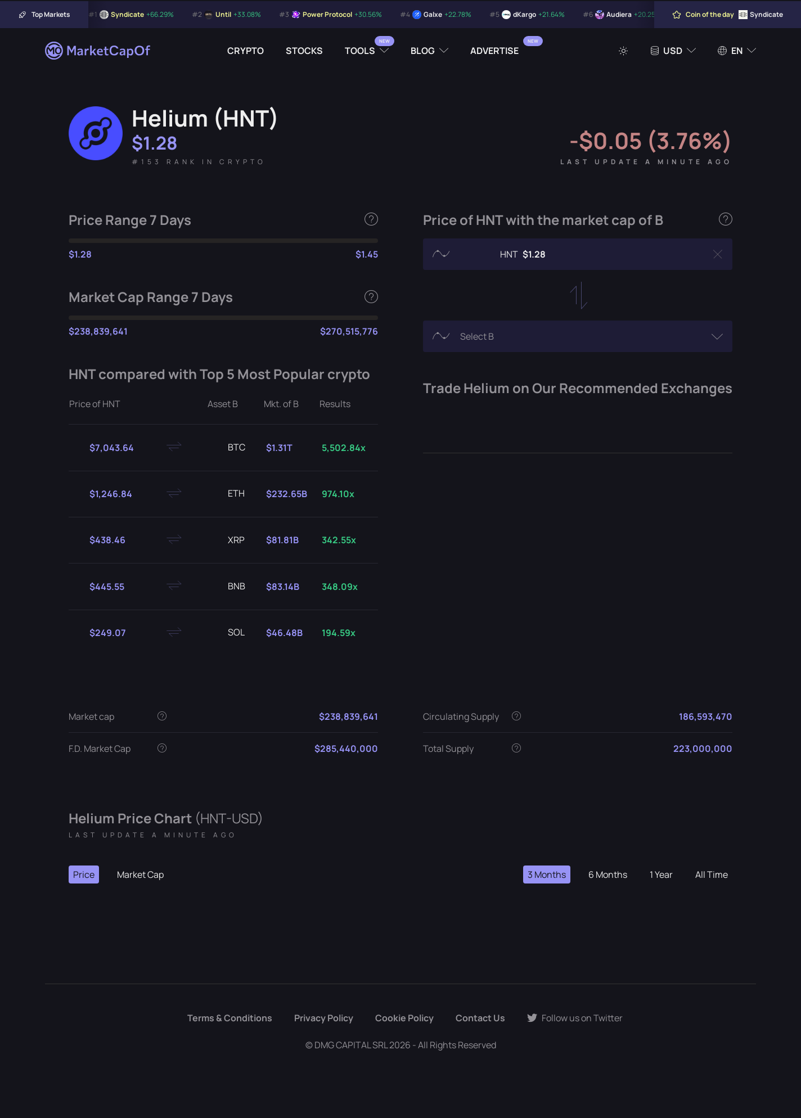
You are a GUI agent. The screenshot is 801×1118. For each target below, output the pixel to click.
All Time (711, 874)
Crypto (245, 50)
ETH (227, 494)
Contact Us (480, 1018)
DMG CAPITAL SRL (351, 1045)
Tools (360, 50)
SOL (227, 632)
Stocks (304, 50)
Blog (423, 50)
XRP (227, 540)
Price (83, 874)
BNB (227, 586)
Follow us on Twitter (575, 1018)
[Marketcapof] (98, 51)
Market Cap (140, 874)
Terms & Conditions (229, 1018)
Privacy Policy (323, 1018)
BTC (227, 447)
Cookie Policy (404, 1018)
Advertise (494, 50)
